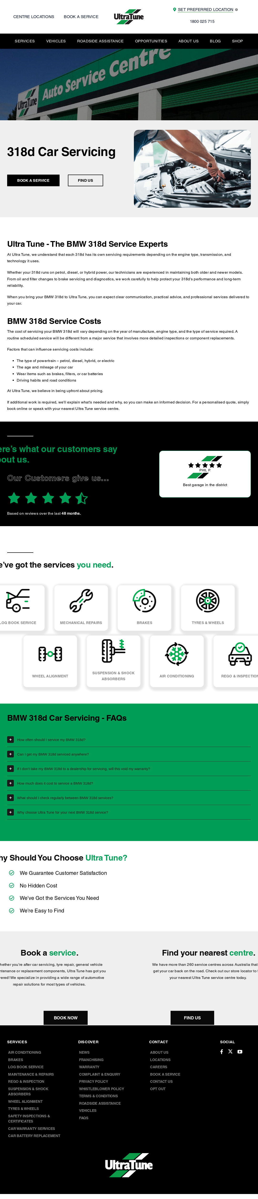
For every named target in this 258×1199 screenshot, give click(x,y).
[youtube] (240, 1051)
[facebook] (221, 1051)
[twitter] (230, 1051)
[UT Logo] (129, 11)
